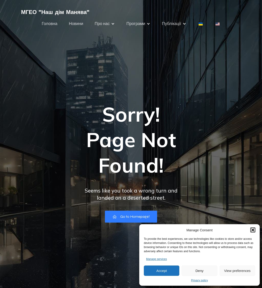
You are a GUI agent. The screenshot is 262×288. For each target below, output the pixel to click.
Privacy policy (199, 280)
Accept (161, 271)
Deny (199, 271)
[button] (253, 230)
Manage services (156, 259)
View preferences (237, 271)
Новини (76, 23)
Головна (49, 23)
